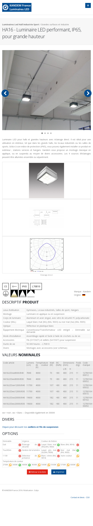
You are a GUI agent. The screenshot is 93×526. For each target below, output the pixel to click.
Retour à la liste (37, 471)
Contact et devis (78, 497)
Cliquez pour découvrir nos (30, 427)
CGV (88, 497)
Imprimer (58, 471)
